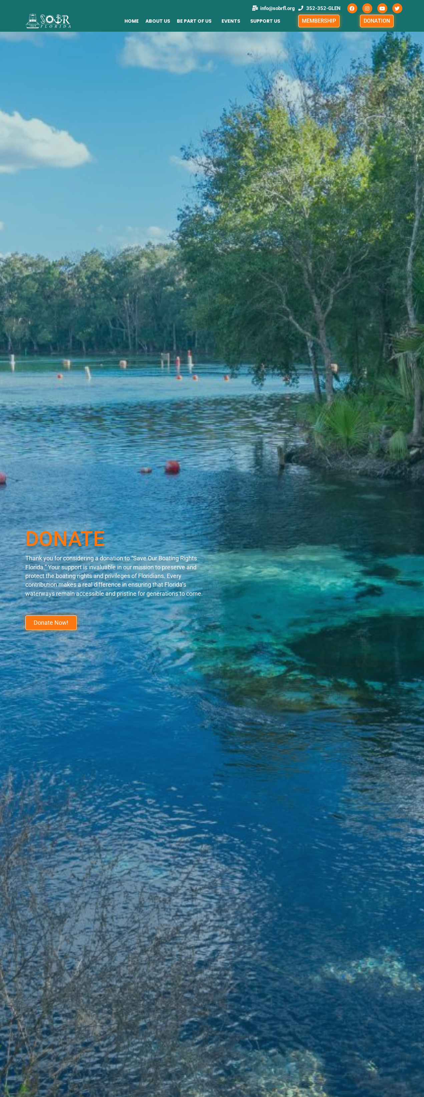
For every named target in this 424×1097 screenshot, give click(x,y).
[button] (195, 21)
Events (231, 21)
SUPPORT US (265, 21)
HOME (131, 21)
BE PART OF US (194, 21)
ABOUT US (157, 21)
